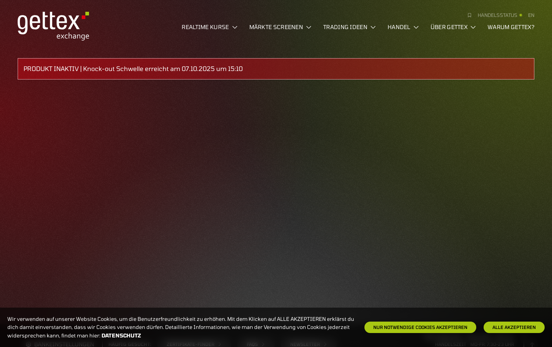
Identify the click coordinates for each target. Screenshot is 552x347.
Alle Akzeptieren (514, 327)
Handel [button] (403, 27)
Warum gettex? (511, 27)
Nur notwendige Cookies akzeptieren (420, 327)
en (531, 15)
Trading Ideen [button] (349, 27)
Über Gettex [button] (453, 27)
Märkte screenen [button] (280, 27)
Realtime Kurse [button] (209, 27)
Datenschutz (121, 335)
